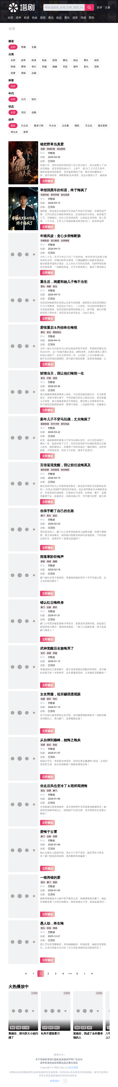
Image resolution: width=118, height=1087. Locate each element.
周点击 (14, 131)
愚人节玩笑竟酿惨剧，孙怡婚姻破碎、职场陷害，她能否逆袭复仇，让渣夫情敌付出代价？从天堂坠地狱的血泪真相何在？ (73, 946)
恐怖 (96, 66)
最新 (13, 125)
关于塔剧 (40, 1059)
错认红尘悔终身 (52, 602)
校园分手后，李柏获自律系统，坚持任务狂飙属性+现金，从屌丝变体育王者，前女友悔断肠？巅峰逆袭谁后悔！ (74, 762)
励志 (59, 17)
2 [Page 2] (48, 973)
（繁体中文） (59, 1054)
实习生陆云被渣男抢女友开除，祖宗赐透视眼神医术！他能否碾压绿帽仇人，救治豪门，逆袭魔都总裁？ (73, 716)
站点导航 (73, 1067)
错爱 (43, 148)
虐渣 (55, 378)
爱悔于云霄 (48, 831)
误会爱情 (61, 148)
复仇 (86, 66)
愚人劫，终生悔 (52, 923)
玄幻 (43, 653)
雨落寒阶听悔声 (52, 556)
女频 (34, 47)
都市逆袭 (45, 469)
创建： (43, 157)
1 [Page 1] (40, 973)
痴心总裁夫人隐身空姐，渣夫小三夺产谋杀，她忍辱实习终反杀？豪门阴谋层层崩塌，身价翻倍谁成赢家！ (72, 854)
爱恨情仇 (57, 332)
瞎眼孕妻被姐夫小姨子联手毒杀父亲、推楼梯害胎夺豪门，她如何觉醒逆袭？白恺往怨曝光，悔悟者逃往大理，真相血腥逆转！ (73, 900)
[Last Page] (92, 973)
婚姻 (54, 66)
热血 (34, 17)
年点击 (52, 125)
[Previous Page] (33, 973)
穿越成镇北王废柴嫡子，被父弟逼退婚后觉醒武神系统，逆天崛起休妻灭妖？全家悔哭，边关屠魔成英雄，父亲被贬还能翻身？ (73, 671)
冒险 (23, 72)
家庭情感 (45, 423)
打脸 (49, 378)
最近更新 (102, 125)
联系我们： (59, 1081)
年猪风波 (45, 240)
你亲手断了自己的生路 (57, 511)
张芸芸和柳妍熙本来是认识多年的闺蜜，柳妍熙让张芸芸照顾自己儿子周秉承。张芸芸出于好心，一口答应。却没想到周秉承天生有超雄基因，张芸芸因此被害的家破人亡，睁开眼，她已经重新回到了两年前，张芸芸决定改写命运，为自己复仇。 (73, 307)
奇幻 (34, 66)
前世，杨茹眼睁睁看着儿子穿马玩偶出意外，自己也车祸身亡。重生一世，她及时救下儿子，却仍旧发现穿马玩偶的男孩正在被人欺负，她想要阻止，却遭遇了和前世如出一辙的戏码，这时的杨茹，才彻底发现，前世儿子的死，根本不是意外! (73, 445)
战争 (18, 17)
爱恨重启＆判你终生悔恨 (58, 327)
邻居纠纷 (45, 194)
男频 (23, 47)
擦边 (51, 17)
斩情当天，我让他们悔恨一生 (62, 373)
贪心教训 (55, 240)
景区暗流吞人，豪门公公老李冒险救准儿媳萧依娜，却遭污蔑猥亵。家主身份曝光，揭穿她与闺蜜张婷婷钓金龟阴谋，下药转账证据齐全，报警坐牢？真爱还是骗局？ (73, 535)
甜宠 (43, 17)
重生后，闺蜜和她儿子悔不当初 (63, 281)
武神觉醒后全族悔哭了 (57, 648)
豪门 (43, 515)
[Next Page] (84, 973)
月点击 (88, 125)
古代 (23, 99)
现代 (34, 99)
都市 (75, 66)
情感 (83, 17)
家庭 (43, 561)
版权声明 (68, 1059)
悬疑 (55, 882)
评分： (43, 153)
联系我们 (49, 1059)
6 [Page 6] (77, 973)
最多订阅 (38, 125)
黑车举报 (55, 194)
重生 (67, 17)
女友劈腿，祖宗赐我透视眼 (60, 694)
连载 (34, 112)
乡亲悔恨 (65, 240)
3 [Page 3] (55, 973)
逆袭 (13, 72)
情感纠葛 (51, 148)
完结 (23, 112)
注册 (107, 7)
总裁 (34, 72)
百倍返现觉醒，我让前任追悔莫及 (65, 465)
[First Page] (26, 973)
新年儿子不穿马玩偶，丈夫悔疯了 (65, 419)
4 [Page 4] (63, 973)
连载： (43, 161)
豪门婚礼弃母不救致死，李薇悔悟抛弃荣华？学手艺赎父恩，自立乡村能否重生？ (73, 579)
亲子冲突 (55, 423)
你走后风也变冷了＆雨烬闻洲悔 (63, 786)
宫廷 (65, 66)
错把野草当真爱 (52, 144)
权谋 (26, 17)
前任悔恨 (65, 469)
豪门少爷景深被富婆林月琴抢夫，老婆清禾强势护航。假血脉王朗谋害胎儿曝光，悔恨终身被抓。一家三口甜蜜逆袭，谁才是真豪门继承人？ (73, 627)
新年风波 (65, 423)
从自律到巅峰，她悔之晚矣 (60, 740)
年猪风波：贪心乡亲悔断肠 (60, 236)
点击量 (65, 125)
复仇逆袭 (65, 194)
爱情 (91, 17)
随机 (77, 125)
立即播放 (47, 181)
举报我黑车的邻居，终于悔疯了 (63, 190)
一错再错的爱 (50, 877)
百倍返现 (55, 469)
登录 (99, 7)
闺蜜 (49, 286)
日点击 (24, 125)
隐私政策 (59, 1059)
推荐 (25, 131)
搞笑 (75, 17)
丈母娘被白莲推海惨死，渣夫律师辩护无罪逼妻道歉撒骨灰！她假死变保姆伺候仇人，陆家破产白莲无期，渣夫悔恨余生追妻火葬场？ (73, 810)
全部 (10, 17)
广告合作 (78, 1059)
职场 (49, 928)
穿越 (44, 66)
